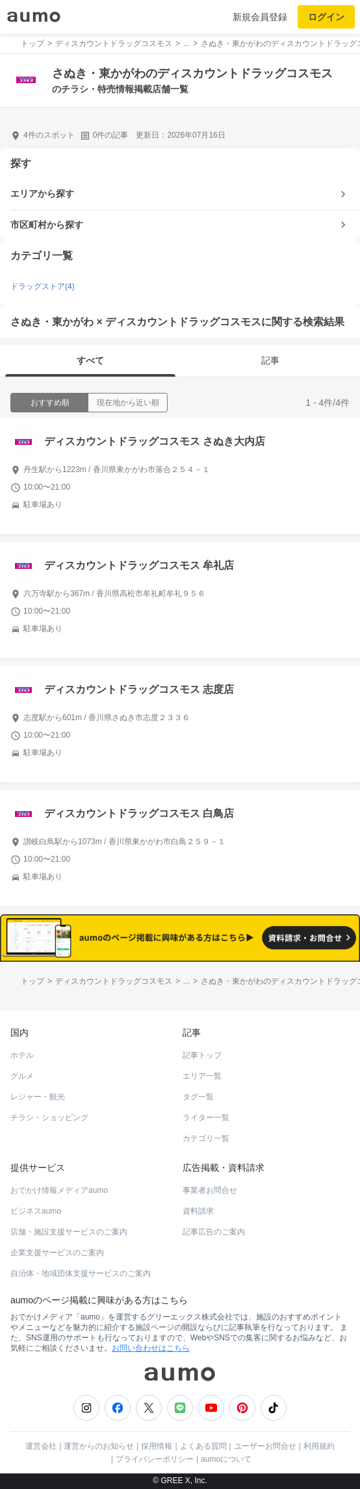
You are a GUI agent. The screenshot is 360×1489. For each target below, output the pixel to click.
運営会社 (41, 1446)
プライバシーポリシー (155, 1459)
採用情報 (156, 1446)
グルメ (22, 1076)
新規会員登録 (260, 17)
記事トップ (202, 1055)
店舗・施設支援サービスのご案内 (68, 1232)
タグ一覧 (198, 1097)
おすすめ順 (50, 402)
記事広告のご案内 (214, 1232)
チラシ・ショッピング (49, 1117)
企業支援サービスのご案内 (57, 1253)
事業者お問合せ (210, 1190)
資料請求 (198, 1211)
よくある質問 (203, 1446)
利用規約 (319, 1446)
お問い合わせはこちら (151, 1348)
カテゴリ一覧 (206, 1138)
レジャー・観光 (37, 1097)
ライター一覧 (206, 1117)
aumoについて (226, 1459)
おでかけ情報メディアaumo (59, 1190)
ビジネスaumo (35, 1211)
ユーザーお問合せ (265, 1446)
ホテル (22, 1055)
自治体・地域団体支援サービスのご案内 (80, 1273)
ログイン (326, 17)
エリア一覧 (202, 1076)
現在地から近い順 (128, 402)
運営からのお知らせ (99, 1446)
